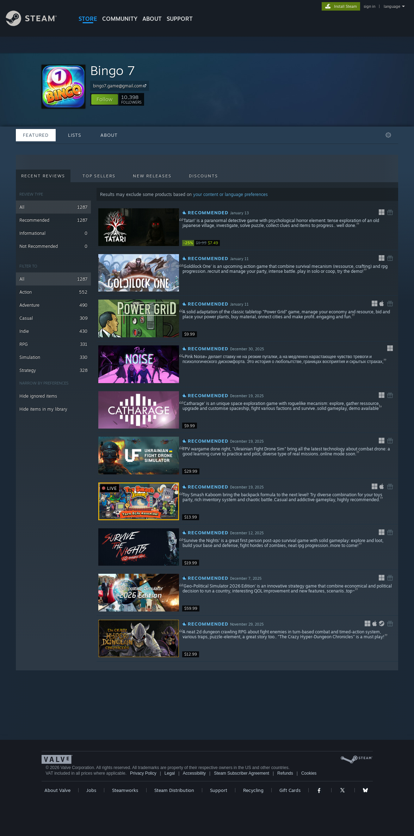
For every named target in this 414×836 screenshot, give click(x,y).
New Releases (152, 175)
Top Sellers (99, 175)
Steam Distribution (174, 790)
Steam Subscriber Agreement (241, 773)
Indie (53, 331)
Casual (53, 318)
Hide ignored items (38, 396)
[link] (203, 243)
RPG (53, 344)
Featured (36, 135)
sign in (369, 6)
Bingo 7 (112, 70)
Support (218, 790)
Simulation (53, 357)
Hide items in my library (43, 409)
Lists (74, 135)
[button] (104, 99)
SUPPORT (180, 18)
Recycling (253, 790)
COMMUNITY (119, 18)
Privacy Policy (143, 773)
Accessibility (194, 773)
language (392, 6)
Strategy (53, 370)
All (53, 207)
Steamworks (125, 790)
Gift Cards (290, 790)
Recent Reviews (43, 175)
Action (53, 292)
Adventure (53, 305)
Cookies (308, 773)
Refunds (285, 773)
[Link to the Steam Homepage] (37, 24)
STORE (88, 18)
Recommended (53, 220)
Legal (170, 773)
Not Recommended (53, 246)
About (152, 18)
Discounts (203, 175)
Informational (53, 233)
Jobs (91, 790)
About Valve (57, 790)
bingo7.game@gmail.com (120, 85)
